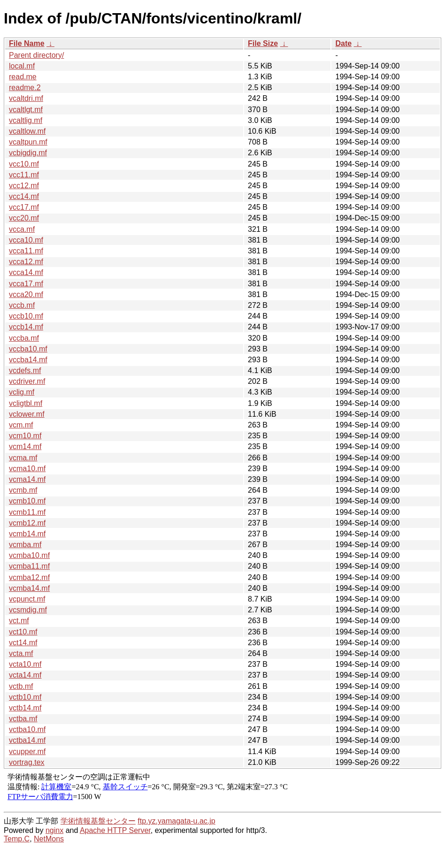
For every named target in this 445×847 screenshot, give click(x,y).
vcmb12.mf (27, 523)
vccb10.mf (26, 316)
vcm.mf (21, 425)
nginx (54, 830)
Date (343, 43)
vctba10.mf (27, 729)
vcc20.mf (24, 218)
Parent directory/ (36, 55)
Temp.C (17, 839)
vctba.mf (23, 719)
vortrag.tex (27, 762)
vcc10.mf (24, 164)
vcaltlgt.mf (26, 110)
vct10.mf (23, 632)
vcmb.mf (23, 490)
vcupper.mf (27, 751)
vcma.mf (23, 458)
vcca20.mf (26, 294)
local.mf (22, 66)
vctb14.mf (25, 708)
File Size (263, 43)
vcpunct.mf (27, 599)
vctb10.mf (25, 697)
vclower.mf (27, 414)
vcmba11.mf (29, 566)
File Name (27, 43)
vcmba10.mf (29, 555)
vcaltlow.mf (27, 131)
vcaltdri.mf (26, 98)
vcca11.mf (26, 251)
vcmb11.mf (27, 512)
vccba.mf (24, 338)
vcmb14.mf (27, 534)
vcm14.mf (25, 446)
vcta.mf (21, 653)
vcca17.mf (26, 284)
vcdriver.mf (27, 381)
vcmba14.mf (29, 588)
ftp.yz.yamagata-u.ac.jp (176, 821)
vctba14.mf (27, 740)
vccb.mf (22, 305)
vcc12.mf (24, 186)
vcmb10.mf (27, 501)
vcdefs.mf (25, 370)
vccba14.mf (28, 360)
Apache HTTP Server (115, 830)
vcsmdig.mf (28, 610)
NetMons (49, 839)
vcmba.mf (25, 545)
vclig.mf (21, 392)
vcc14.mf (24, 196)
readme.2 (25, 88)
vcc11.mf (24, 175)
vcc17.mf (24, 207)
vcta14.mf (25, 675)
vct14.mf (23, 643)
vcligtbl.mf (25, 403)
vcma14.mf (27, 479)
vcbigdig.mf (28, 153)
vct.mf (19, 621)
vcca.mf (22, 229)
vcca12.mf (26, 262)
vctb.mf (21, 686)
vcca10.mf (26, 240)
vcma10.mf (27, 469)
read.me (23, 77)
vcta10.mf (25, 664)
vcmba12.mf (29, 577)
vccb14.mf (26, 327)
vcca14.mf (26, 272)
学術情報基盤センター (98, 821)
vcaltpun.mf (28, 142)
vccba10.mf (28, 349)
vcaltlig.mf (25, 120)
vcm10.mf (25, 436)
